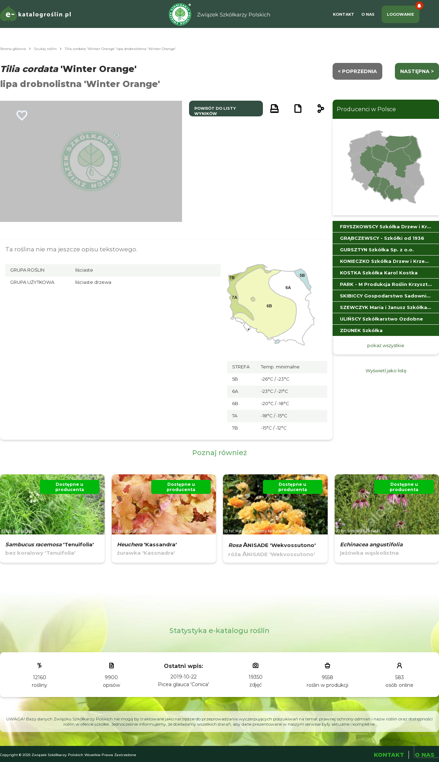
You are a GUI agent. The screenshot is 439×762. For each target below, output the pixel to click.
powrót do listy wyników (215, 111)
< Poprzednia (357, 71)
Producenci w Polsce (366, 109)
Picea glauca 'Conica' (183, 684)
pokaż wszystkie (385, 345)
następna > (417, 71)
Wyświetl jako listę (385, 370)
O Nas (368, 14)
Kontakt (343, 14)
